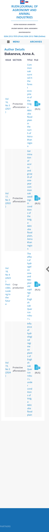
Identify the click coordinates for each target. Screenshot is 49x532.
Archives (36, 42)
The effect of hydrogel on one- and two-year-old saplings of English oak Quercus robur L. (29, 286)
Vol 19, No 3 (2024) (8, 369)
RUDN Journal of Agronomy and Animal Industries (24, 18)
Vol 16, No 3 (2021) (8, 105)
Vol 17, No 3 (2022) (8, 200)
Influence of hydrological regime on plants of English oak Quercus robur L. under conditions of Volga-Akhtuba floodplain (29, 369)
